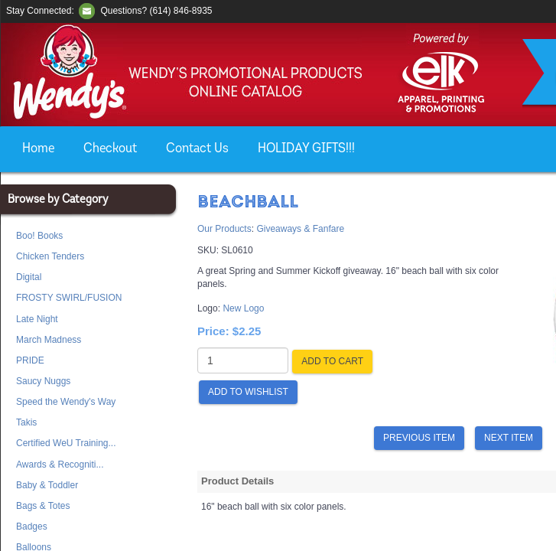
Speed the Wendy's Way (65, 401)
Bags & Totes (43, 505)
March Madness (48, 339)
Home (38, 149)
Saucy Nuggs (43, 381)
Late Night (37, 319)
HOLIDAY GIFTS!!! (306, 149)
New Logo (243, 308)
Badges (31, 526)
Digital (28, 277)
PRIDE (30, 360)
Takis (26, 422)
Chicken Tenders (50, 256)
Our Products (224, 228)
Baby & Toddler (47, 485)
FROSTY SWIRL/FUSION (69, 297)
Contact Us (197, 149)
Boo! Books (39, 235)
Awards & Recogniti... (60, 464)
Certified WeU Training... (66, 443)
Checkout (110, 149)
